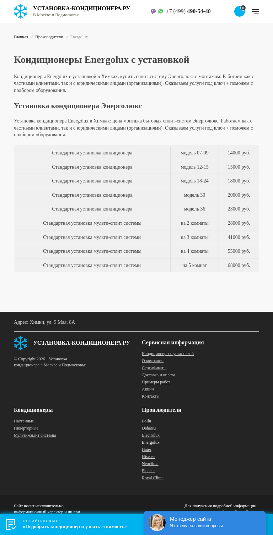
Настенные (24, 421)
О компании (153, 360)
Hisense (148, 456)
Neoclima (150, 463)
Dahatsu (149, 428)
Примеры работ (156, 382)
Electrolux (151, 435)
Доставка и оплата (158, 374)
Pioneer (148, 470)
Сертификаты (154, 367)
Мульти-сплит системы (35, 435)
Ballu (146, 421)
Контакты (151, 396)
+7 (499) (188, 11)
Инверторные (26, 428)
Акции (148, 389)
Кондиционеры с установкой (168, 353)
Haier (146, 449)
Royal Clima (153, 477)
